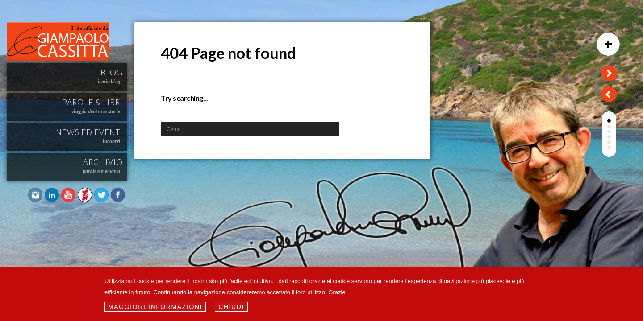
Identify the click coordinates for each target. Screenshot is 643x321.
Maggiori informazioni (155, 306)
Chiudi (231, 306)
